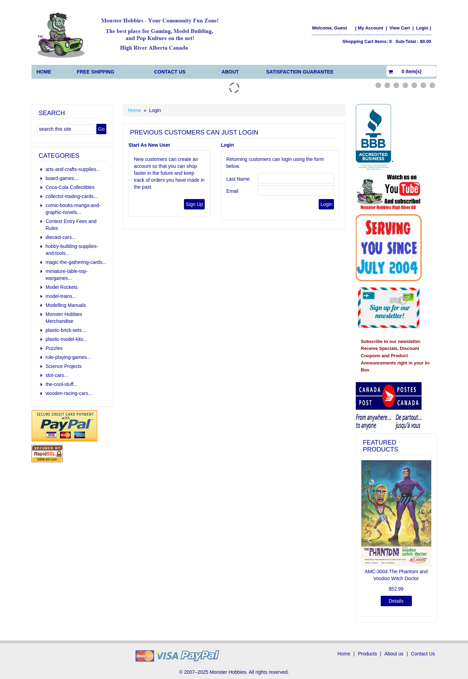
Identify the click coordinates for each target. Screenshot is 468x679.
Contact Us (170, 72)
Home (44, 72)
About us (394, 653)
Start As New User (149, 145)
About (230, 72)
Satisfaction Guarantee (299, 72)
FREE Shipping (95, 72)
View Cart (400, 28)
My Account (370, 28)
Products (367, 653)
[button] (366, 537)
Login (422, 28)
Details (396, 601)
